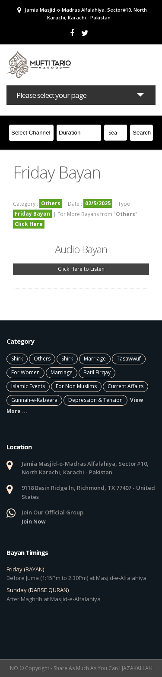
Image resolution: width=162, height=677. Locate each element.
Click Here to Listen (81, 269)
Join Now (34, 521)
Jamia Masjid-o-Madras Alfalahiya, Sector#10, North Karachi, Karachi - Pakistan (82, 13)
